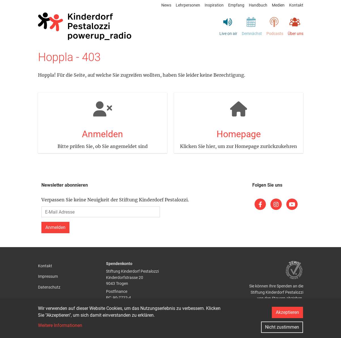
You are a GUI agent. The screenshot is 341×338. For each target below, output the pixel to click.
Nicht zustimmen (282, 327)
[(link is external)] (260, 204)
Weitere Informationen (60, 325)
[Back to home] (84, 26)
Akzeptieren (287, 312)
